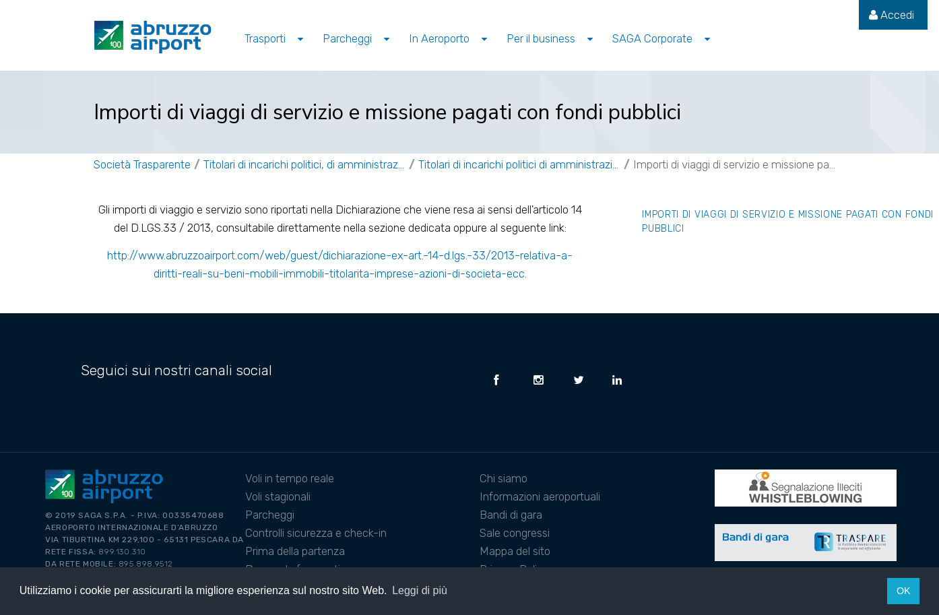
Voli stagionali (278, 496)
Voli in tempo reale (289, 478)
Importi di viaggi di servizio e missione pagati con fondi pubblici (734, 164)
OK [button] (904, 590)
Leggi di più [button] (419, 590)
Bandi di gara (511, 514)
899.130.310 (122, 551)
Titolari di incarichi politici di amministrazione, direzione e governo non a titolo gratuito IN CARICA (519, 164)
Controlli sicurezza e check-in (316, 533)
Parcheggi (269, 514)
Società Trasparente (142, 164)
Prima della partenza (295, 551)
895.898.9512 (146, 564)
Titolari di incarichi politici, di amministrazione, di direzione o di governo (304, 164)
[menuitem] (891, 15)
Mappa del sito (515, 551)
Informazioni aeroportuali (540, 496)
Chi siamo (503, 478)
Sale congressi (515, 533)
